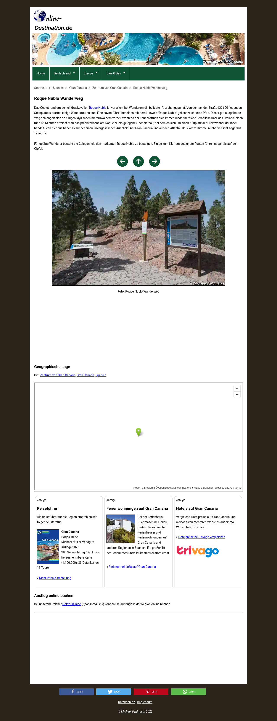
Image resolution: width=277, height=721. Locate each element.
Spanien (100, 375)
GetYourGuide (71, 604)
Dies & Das (113, 73)
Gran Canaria (85, 375)
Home (41, 73)
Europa (88, 73)
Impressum (144, 702)
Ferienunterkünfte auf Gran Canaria (132, 566)
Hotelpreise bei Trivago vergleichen (201, 537)
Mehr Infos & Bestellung (55, 578)
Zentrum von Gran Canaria (57, 375)
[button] (76, 691)
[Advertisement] (166, 19)
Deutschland (62, 73)
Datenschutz (126, 702)
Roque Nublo (97, 107)
